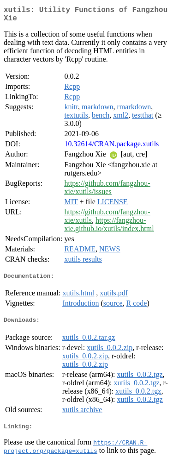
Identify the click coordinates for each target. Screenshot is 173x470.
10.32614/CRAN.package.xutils (111, 147)
